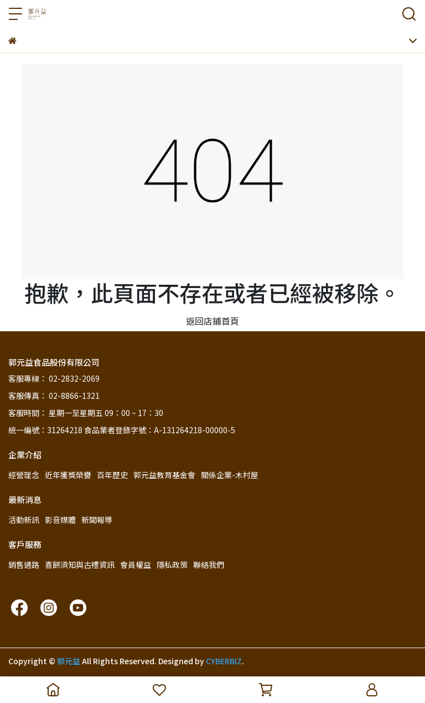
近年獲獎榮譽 (68, 474)
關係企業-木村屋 (229, 474)
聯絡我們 (208, 564)
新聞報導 (96, 519)
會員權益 (135, 564)
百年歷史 (112, 474)
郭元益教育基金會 (164, 474)
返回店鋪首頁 (212, 320)
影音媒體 (60, 519)
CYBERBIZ (224, 660)
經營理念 (23, 474)
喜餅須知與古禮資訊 (80, 564)
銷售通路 (23, 564)
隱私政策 (172, 564)
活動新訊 (23, 519)
